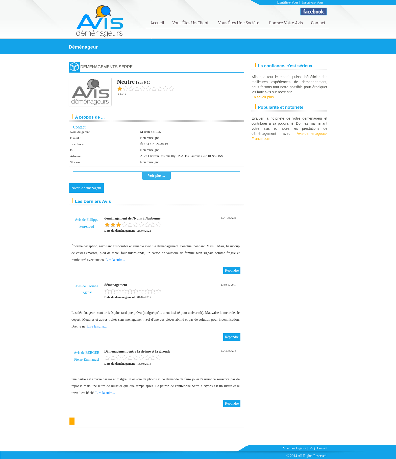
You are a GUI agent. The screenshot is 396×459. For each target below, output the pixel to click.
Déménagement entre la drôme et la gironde (137, 351)
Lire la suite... (115, 260)
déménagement (115, 285)
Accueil (157, 22)
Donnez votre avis (286, 22)
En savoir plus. (263, 97)
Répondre (232, 270)
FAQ (311, 448)
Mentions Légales (294, 448)
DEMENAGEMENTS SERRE (106, 67)
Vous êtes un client (190, 22)
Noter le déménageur (86, 188)
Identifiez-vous (287, 2)
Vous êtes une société (239, 22)
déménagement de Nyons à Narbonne (132, 218)
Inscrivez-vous (312, 2)
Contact (318, 22)
